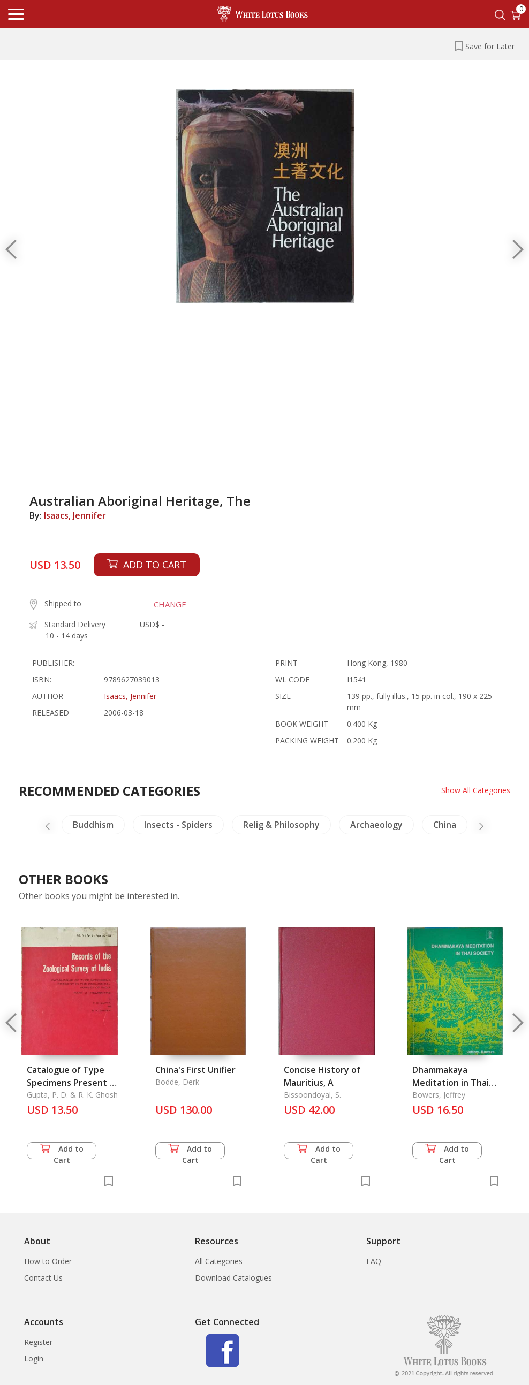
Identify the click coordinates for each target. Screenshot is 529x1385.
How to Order (48, 1261)
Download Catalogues (233, 1278)
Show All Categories (475, 790)
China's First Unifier (195, 1070)
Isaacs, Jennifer (75, 515)
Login (33, 1358)
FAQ (373, 1261)
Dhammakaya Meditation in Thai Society (450, 1082)
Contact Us (43, 1278)
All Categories (219, 1261)
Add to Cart (62, 1151)
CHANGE (170, 604)
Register (38, 1342)
